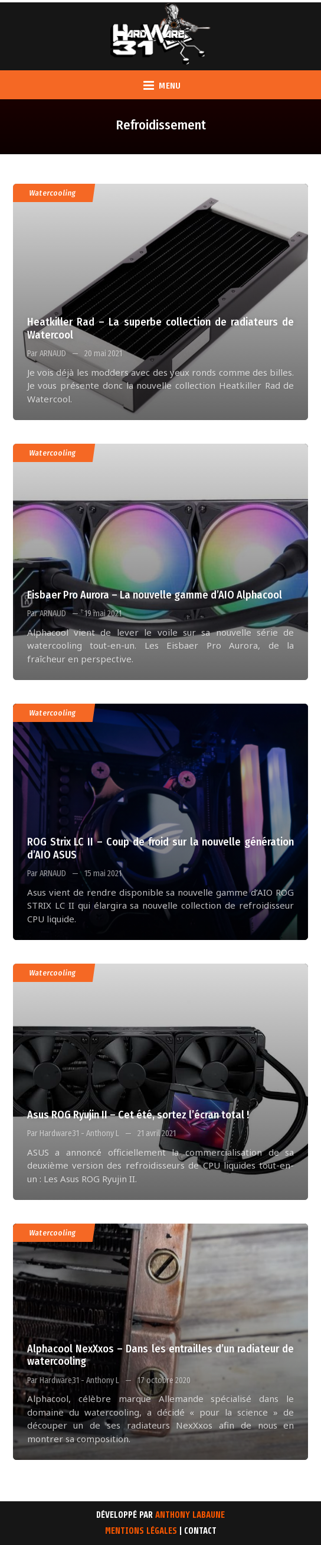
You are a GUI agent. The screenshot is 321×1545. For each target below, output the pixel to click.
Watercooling (53, 192)
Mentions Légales (141, 1531)
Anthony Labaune (190, 1515)
